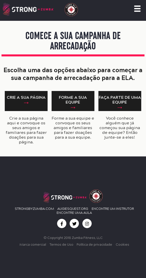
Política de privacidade (94, 245)
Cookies (122, 245)
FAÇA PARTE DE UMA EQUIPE (120, 100)
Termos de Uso (61, 245)
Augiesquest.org (72, 209)
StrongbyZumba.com (34, 209)
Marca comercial (33, 245)
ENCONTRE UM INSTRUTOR (113, 209)
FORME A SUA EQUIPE (73, 100)
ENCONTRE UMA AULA (74, 213)
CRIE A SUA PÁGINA (26, 97)
